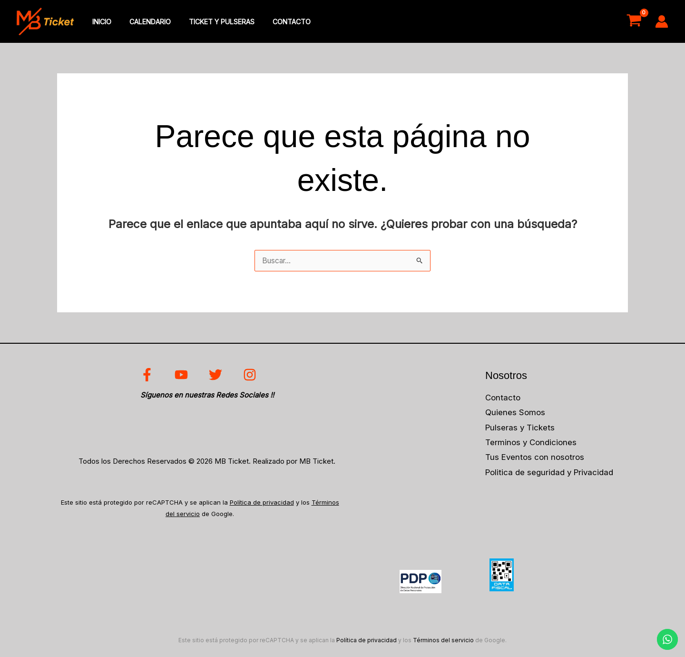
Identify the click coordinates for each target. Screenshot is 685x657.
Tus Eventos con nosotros (535, 459)
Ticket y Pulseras (211, 22)
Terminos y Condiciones (531, 443)
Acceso (593, 22)
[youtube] (183, 376)
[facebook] (148, 376)
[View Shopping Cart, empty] (634, 22)
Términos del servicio (443, 641)
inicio (99, 22)
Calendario (143, 22)
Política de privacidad (262, 504)
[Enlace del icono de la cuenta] (661, 22)
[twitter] (217, 376)
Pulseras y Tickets (520, 429)
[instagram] (251, 376)
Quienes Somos (515, 413)
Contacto (276, 22)
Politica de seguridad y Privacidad (550, 473)
